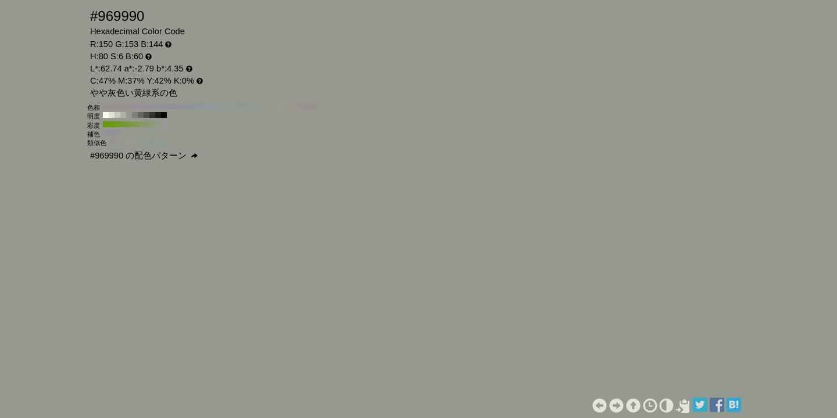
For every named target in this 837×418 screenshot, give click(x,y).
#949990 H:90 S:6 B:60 (263, 106)
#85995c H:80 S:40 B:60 (141, 124)
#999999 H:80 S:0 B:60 (164, 124)
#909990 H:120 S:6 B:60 (245, 106)
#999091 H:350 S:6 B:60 (112, 106)
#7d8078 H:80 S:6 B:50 (135, 115)
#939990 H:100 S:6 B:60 (257, 106)
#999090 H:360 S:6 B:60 (106, 106)
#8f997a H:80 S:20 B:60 (152, 124)
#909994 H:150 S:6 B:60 (228, 106)
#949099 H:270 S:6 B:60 (158, 106)
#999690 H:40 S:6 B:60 (292, 106)
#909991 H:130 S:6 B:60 (239, 106)
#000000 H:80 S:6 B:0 (164, 115)
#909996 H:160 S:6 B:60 (222, 106)
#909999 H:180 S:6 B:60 (210, 106)
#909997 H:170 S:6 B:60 (216, 106)
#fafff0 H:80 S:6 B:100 (106, 115)
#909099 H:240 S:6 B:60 (175, 106)
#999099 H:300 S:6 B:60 (141, 106)
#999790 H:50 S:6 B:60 (286, 106)
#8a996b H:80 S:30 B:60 (146, 124)
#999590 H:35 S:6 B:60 (118, 142)
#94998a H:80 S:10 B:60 (158, 124)
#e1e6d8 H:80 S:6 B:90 (112, 115)
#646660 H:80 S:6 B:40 (141, 115)
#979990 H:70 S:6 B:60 (274, 106)
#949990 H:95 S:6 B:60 (141, 142)
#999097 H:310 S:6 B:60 (135, 106)
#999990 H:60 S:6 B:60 (280, 106)
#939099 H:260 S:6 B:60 (164, 106)
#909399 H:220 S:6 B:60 (187, 106)
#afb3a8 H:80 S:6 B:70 (123, 115)
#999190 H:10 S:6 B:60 (309, 106)
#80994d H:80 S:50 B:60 (135, 124)
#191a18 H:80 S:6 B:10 (158, 115)
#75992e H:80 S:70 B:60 (123, 124)
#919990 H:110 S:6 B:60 (251, 106)
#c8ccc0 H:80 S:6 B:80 (117, 115)
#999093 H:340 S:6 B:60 (117, 106)
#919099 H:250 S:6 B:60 (170, 106)
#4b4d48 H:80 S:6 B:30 (146, 115)
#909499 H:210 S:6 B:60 (193, 106)
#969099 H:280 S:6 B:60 (152, 106)
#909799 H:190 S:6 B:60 (205, 106)
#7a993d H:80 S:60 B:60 (129, 124)
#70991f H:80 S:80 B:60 (117, 124)
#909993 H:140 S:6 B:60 (234, 106)
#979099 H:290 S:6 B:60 (146, 106)
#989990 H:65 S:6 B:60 (130, 142)
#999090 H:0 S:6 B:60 (315, 106)
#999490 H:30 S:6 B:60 (298, 106)
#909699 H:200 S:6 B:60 (199, 106)
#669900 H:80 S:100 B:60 (106, 124)
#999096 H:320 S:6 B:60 (129, 106)
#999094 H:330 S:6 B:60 (123, 106)
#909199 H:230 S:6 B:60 (181, 106)
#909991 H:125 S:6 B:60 (153, 142)
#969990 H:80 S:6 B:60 (268, 106)
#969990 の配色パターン (144, 155)
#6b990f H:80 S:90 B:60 (112, 124)
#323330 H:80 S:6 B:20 (152, 115)
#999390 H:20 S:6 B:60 (303, 106)
